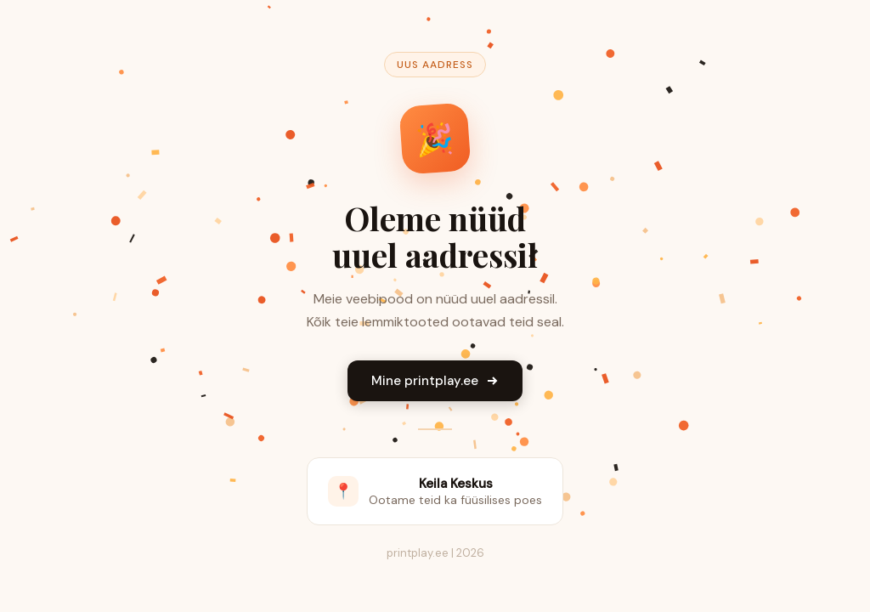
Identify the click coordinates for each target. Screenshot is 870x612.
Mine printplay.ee (435, 380)
